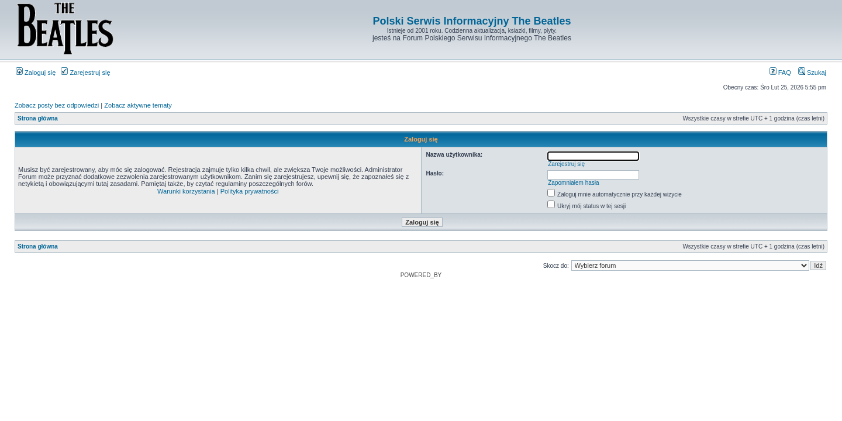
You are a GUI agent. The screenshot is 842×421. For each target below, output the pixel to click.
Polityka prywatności (249, 191)
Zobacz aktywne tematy (138, 105)
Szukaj (812, 72)
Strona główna (38, 118)
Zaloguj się (36, 72)
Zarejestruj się (85, 72)
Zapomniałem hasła (573, 183)
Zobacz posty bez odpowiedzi (57, 105)
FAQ (780, 72)
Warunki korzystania (186, 191)
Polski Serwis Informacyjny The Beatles (471, 21)
